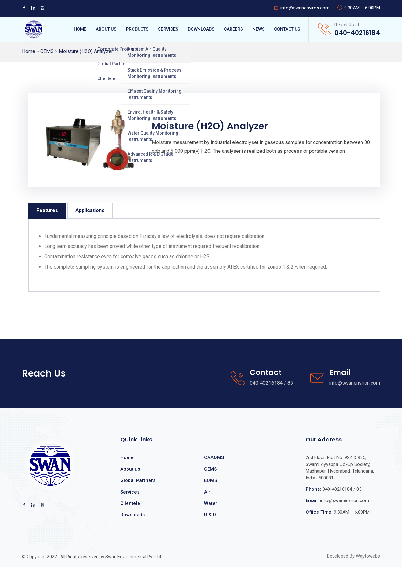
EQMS (210, 480)
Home (80, 29)
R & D (210, 514)
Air (207, 492)
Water (210, 503)
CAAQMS (214, 457)
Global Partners (137, 480)
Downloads (201, 29)
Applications (90, 210)
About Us (106, 29)
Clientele (130, 503)
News (259, 29)
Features (47, 210)
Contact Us (287, 29)
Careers (233, 29)
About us (130, 469)
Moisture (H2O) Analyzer (86, 51)
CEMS (47, 51)
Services (168, 29)
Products (137, 29)
